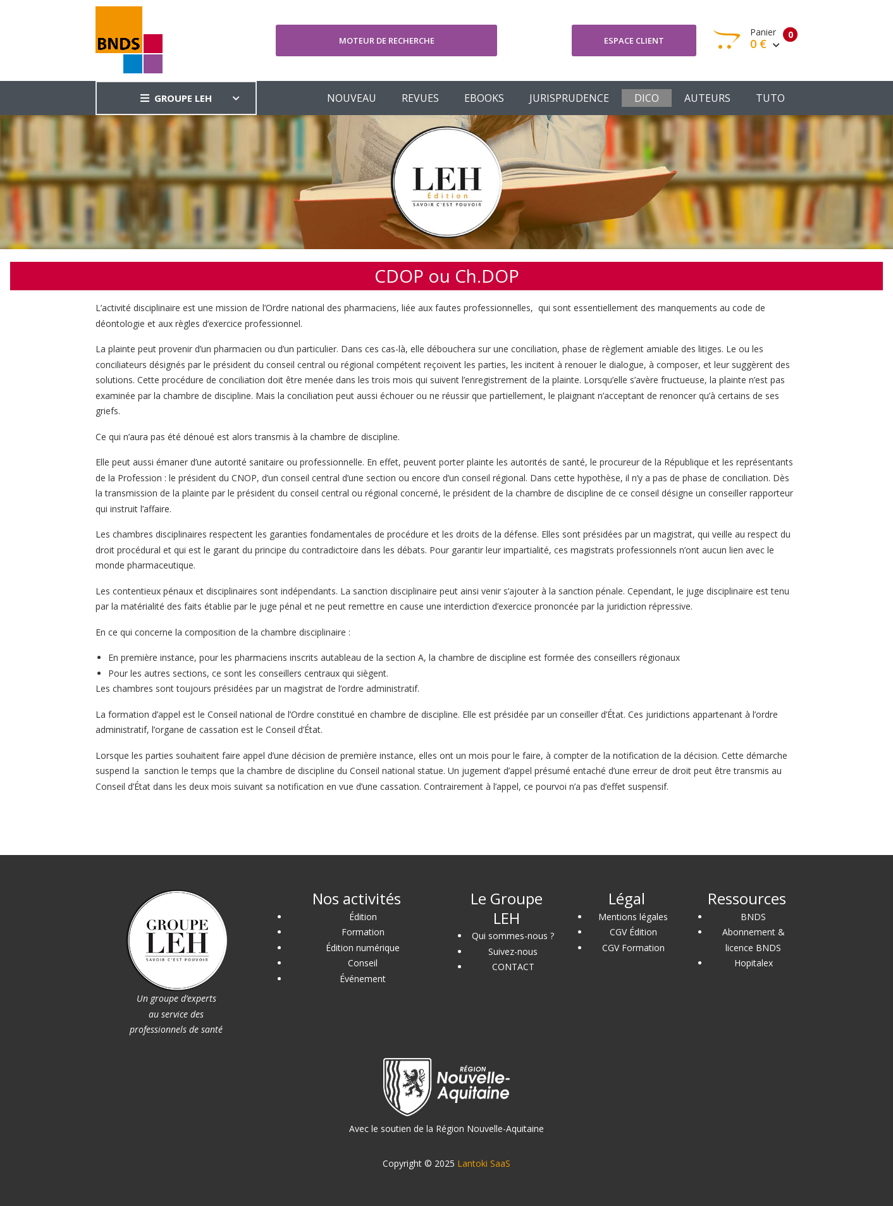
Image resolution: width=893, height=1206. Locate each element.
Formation (363, 932)
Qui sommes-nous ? (513, 936)
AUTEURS (707, 98)
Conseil (363, 963)
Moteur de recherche (386, 40)
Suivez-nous (513, 951)
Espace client (634, 40)
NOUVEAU (351, 98)
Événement (363, 979)
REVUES (420, 98)
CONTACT (513, 967)
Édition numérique (363, 948)
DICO (646, 98)
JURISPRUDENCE (569, 98)
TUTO (770, 98)
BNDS (753, 917)
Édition (363, 917)
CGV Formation (633, 948)
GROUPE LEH (176, 98)
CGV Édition (633, 932)
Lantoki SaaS (483, 1163)
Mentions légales (633, 917)
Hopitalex (753, 963)
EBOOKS (484, 98)
